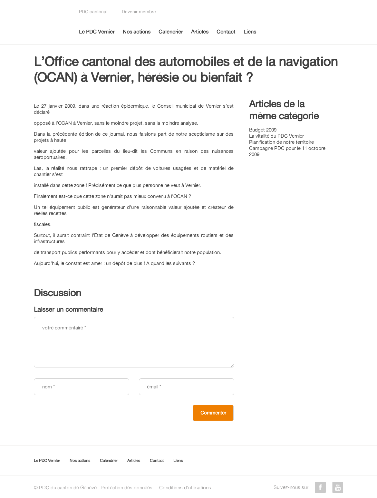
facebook (320, 487)
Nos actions (136, 31)
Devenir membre (139, 11)
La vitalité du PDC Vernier (276, 136)
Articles (199, 31)
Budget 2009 (262, 130)
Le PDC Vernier (96, 31)
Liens (250, 31)
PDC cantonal (93, 11)
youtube (337, 487)
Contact (226, 31)
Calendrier (171, 31)
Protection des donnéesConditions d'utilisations (156, 487)
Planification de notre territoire (281, 142)
